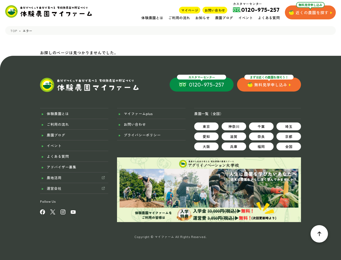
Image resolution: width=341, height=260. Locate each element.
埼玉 (289, 126)
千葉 (261, 126)
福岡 (261, 146)
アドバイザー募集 (61, 167)
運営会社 (54, 188)
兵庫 (233, 146)
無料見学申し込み (270, 84)
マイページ (189, 10)
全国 (289, 146)
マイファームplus (138, 113)
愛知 (206, 136)
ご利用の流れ (179, 17)
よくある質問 (269, 17)
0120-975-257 (206, 84)
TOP (13, 31)
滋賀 (233, 136)
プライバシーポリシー (142, 135)
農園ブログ (224, 17)
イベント (245, 17)
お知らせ (202, 17)
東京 (206, 126)
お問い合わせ (215, 10)
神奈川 (233, 126)
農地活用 (54, 177)
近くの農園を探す (312, 12)
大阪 (206, 146)
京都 (289, 136)
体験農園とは (152, 17)
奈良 (261, 136)
